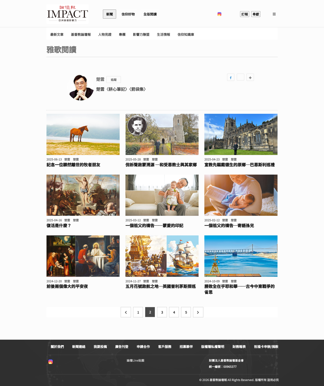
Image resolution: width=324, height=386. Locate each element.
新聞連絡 (78, 346)
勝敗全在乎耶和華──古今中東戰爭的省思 (239, 289)
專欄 (122, 34)
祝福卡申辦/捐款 (266, 346)
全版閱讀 (150, 14)
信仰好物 (128, 14)
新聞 (109, 14)
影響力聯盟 (141, 34)
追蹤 (114, 80)
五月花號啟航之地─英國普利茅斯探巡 (160, 286)
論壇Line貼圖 (135, 360)
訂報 (244, 14)
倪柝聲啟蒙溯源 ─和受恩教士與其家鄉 (161, 165)
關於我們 (57, 346)
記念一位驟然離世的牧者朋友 (73, 165)
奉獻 (256, 14)
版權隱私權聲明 (212, 346)
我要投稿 (100, 346)
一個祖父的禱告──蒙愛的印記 (154, 225)
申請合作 (143, 346)
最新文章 (56, 34)
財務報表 (239, 346)
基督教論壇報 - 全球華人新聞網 (67, 14)
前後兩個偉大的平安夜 (67, 286)
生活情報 (163, 34)
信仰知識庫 (185, 34)
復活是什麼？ (58, 225)
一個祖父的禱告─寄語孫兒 (229, 225)
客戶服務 (164, 346)
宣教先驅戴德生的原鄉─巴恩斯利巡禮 (239, 165)
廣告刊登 (121, 346)
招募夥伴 (186, 346)
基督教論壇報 (81, 34)
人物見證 (104, 34)
